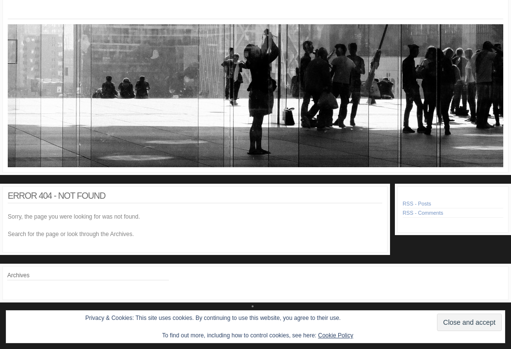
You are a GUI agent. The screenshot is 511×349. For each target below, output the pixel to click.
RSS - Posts (417, 203)
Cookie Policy (335, 335)
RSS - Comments (423, 213)
